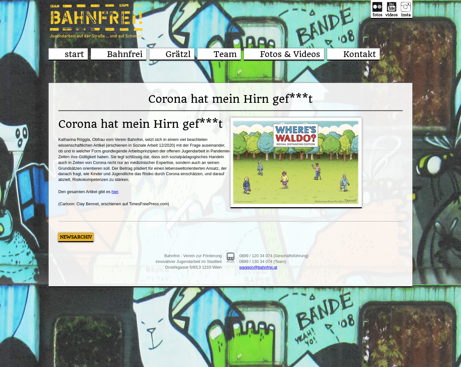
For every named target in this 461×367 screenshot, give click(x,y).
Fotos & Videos (290, 54)
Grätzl (178, 54)
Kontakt (359, 54)
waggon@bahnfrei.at (258, 267)
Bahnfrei (124, 54)
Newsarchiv (76, 237)
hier (114, 191)
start (74, 54)
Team (225, 54)
